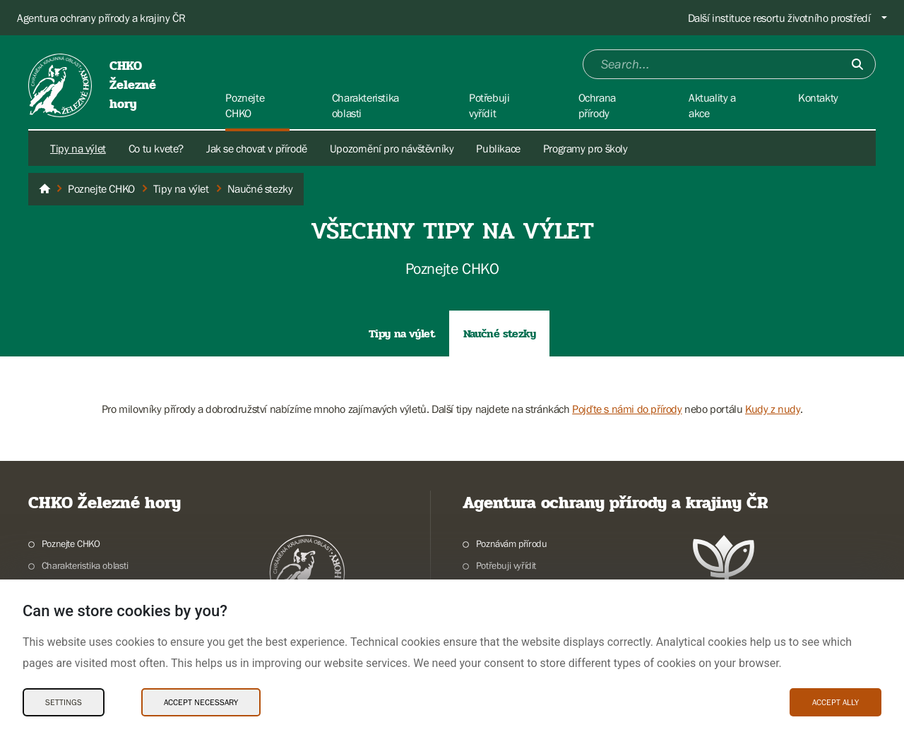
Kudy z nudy (772, 408)
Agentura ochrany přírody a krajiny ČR (101, 17)
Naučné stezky (499, 333)
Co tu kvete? (156, 148)
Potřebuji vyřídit (506, 565)
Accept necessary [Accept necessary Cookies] (201, 702)
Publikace (498, 148)
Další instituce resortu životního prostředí (779, 17)
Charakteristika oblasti (85, 565)
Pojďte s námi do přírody (627, 408)
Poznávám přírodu (511, 543)
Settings (63, 702)
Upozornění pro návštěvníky (392, 148)
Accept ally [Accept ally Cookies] (835, 702)
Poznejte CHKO (71, 543)
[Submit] (857, 64)
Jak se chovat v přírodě (256, 148)
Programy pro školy (585, 148)
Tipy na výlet (78, 148)
